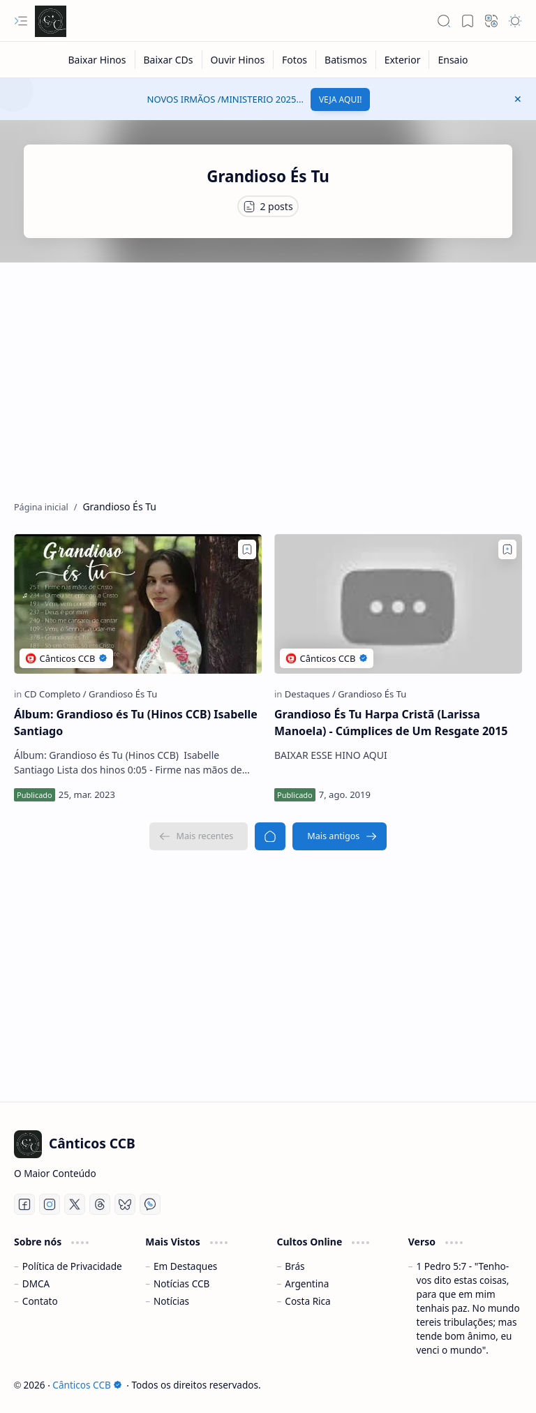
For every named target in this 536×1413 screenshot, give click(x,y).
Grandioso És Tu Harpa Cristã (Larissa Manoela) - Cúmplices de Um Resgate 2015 (391, 722)
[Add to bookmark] (247, 549)
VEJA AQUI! (340, 99)
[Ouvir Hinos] (238, 59)
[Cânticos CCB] (50, 21)
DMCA (36, 1283)
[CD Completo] (55, 694)
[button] (20, 20)
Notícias (171, 1301)
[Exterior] (403, 59)
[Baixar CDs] (168, 59)
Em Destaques (185, 1266)
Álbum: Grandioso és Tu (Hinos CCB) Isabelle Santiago (136, 722)
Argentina (307, 1283)
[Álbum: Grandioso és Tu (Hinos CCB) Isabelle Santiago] (138, 604)
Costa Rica (307, 1301)
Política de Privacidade (72, 1266)
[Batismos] (346, 59)
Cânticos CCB (86, 1384)
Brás (294, 1266)
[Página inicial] (270, 836)
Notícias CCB (181, 1283)
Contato (40, 1301)
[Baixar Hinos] (97, 59)
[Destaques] (310, 694)
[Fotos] (295, 59)
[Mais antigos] (339, 836)
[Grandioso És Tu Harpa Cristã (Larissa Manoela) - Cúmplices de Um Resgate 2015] (398, 604)
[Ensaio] (452, 59)
